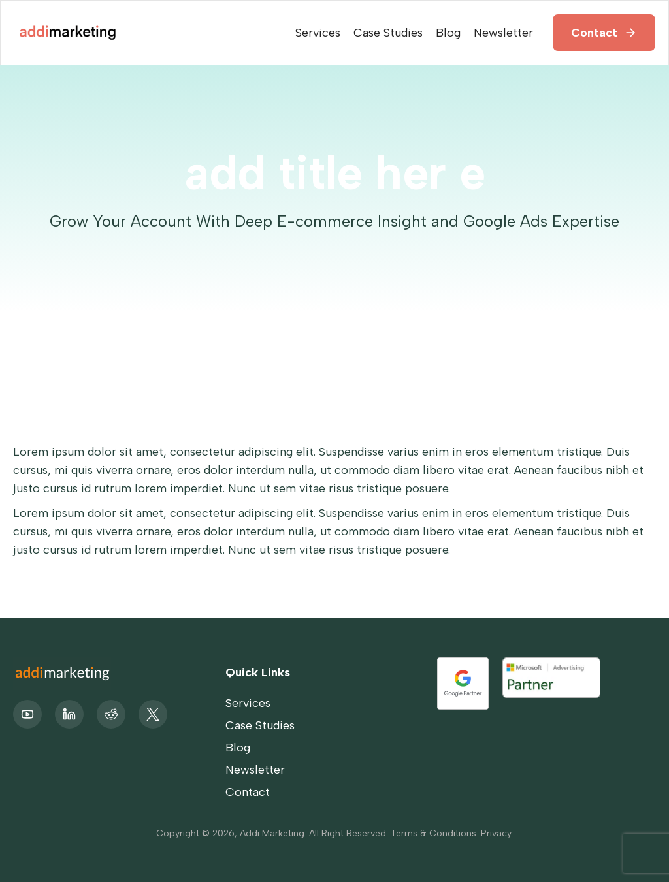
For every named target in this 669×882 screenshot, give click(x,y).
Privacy (496, 833)
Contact (594, 32)
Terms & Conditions (433, 833)
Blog (448, 32)
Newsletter (503, 32)
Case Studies (388, 32)
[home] (66, 32)
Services (317, 32)
